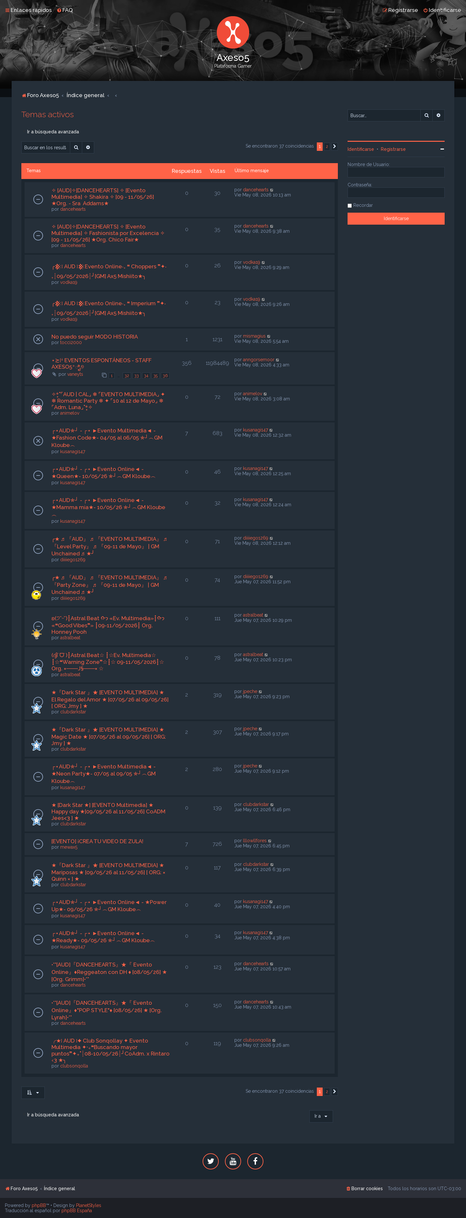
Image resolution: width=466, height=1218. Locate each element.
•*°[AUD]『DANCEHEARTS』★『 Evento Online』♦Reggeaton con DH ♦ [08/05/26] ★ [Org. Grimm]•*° (109, 971)
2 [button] (327, 146)
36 (165, 375)
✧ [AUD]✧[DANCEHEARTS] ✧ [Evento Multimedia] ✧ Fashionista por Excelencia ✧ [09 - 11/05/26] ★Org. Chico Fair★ (108, 233)
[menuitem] (65, 10)
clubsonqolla (74, 1065)
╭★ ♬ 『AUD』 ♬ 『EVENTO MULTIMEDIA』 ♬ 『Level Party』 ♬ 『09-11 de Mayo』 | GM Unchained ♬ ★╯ (109, 546)
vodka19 (68, 282)
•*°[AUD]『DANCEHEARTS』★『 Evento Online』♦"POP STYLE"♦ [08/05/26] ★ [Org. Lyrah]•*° (106, 1010)
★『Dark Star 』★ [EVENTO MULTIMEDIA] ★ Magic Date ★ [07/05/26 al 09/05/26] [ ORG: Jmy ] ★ (108, 736)
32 (127, 375)
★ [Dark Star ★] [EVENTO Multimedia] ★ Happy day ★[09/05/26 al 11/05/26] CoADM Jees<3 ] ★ (108, 811)
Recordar (363, 205)
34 (146, 375)
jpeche (250, 691)
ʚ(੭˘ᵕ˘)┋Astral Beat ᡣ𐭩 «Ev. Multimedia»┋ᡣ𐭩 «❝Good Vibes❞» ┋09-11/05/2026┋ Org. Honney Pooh (107, 625)
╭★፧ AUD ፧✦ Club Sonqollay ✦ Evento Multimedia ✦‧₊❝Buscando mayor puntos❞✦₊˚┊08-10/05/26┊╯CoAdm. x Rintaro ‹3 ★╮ (110, 1050)
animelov (69, 413)
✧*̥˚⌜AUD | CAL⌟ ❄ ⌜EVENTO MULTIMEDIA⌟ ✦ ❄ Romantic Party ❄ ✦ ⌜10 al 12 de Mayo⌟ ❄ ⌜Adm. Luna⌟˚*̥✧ (108, 400)
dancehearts (73, 209)
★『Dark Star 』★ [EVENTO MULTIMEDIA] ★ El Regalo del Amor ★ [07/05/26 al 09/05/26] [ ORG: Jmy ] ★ (110, 699)
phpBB (39, 1205)
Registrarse (393, 149)
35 (155, 375)
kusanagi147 (72, 451)
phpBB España (76, 1210)
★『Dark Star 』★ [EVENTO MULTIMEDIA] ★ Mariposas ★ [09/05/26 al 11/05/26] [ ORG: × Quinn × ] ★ (108, 872)
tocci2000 (71, 342)
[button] (334, 147)
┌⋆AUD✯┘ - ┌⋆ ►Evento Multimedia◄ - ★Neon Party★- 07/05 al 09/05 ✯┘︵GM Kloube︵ (103, 773)
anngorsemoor (258, 359)
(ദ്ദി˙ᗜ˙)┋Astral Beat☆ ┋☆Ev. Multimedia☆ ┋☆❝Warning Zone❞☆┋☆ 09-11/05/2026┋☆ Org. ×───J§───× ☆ (107, 662)
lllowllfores (255, 840)
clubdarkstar (73, 711)
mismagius (254, 336)
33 (136, 375)
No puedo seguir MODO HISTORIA (94, 336)
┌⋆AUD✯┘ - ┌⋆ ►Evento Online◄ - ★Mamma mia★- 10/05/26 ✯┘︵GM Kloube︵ (108, 507)
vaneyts (75, 374)
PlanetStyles (88, 1205)
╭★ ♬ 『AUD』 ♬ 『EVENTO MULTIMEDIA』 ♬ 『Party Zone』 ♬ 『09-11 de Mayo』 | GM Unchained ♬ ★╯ (109, 584)
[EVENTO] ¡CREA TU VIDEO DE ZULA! (97, 841)
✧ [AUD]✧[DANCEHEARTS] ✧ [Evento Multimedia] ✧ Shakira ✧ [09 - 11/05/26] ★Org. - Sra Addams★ (102, 197)
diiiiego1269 (72, 559)
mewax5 (68, 847)
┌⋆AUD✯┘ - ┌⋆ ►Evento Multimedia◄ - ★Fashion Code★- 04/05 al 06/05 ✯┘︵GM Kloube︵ (106, 437)
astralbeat (70, 637)
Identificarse (361, 149)
